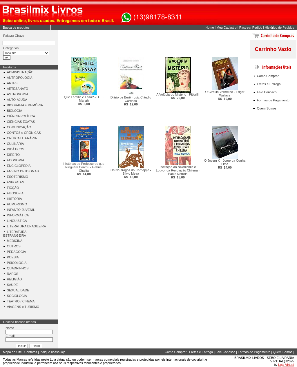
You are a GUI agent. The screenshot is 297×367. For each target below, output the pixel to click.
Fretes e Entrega (269, 84)
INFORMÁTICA (18, 215)
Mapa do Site (12, 352)
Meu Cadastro (227, 27)
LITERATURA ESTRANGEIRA (14, 233)
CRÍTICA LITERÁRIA (22, 138)
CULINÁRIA (15, 143)
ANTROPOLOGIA (19, 77)
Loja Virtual (286, 364)
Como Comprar (268, 76)
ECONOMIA (15, 160)
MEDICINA (15, 240)
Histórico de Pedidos (279, 27)
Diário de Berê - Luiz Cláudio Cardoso (131, 101)
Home (209, 27)
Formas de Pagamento (273, 100)
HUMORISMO (17, 204)
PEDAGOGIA (16, 251)
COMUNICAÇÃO (19, 127)
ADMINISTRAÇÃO (20, 72)
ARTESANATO (17, 88)
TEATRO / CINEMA (21, 301)
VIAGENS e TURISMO (23, 306)
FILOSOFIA (15, 193)
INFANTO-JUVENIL (21, 209)
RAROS (12, 273)
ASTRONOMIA (17, 94)
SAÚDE (12, 284)
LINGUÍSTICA (17, 220)
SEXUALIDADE (18, 290)
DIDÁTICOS (15, 149)
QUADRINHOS (18, 268)
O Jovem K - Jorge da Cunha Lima (224, 164)
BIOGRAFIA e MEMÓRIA (25, 105)
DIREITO (13, 154)
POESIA (13, 257)
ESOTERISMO (17, 176)
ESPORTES (15, 182)
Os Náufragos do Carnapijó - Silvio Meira (131, 173)
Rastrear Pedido (250, 27)
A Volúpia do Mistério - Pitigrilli (177, 96)
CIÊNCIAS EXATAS (21, 121)
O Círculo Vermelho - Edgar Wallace (224, 95)
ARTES (12, 83)
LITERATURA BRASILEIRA (26, 226)
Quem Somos (266, 108)
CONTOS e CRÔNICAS (24, 132)
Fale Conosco (267, 92)
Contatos (30, 352)
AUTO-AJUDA (17, 99)
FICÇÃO (13, 187)
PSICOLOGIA (17, 262)
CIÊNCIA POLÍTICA (21, 116)
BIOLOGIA (14, 110)
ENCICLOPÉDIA (19, 165)
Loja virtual (57, 359)
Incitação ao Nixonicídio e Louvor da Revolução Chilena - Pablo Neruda (178, 172)
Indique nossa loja (53, 352)
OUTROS (14, 246)
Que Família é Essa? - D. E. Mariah (84, 100)
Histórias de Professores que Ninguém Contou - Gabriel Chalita (83, 169)
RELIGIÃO (14, 279)
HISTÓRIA (14, 198)
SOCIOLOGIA (17, 295)
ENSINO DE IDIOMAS (23, 171)
